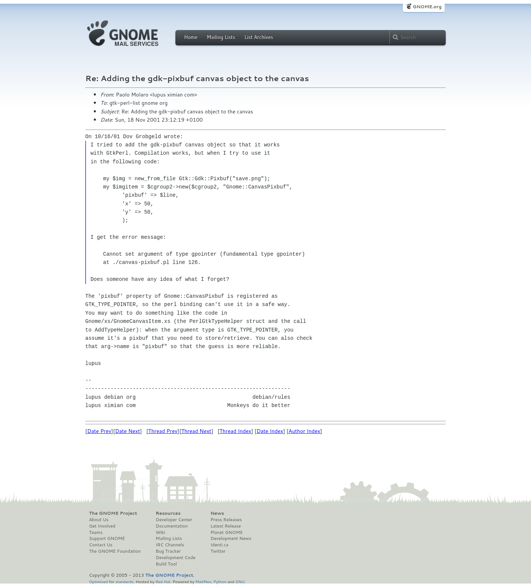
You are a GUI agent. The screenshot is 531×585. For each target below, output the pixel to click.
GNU (240, 581)
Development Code (176, 558)
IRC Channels (170, 545)
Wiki (160, 532)
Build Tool (166, 564)
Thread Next (196, 431)
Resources (168, 513)
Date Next (127, 431)
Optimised (98, 581)
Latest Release (225, 526)
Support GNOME (107, 538)
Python (219, 581)
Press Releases (225, 520)
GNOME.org (427, 6)
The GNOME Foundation (115, 551)
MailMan (203, 581)
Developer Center (174, 520)
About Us (99, 520)
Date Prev (99, 431)
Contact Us (100, 545)
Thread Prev (163, 431)
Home (191, 37)
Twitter (217, 551)
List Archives (258, 37)
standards (124, 581)
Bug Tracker (168, 551)
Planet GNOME (226, 532)
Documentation (172, 526)
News (217, 513)
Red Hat (162, 581)
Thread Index (236, 431)
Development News (230, 538)
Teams (96, 532)
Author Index (304, 431)
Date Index (269, 431)
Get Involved (102, 526)
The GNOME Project (113, 513)
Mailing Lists (221, 37)
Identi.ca (219, 545)
